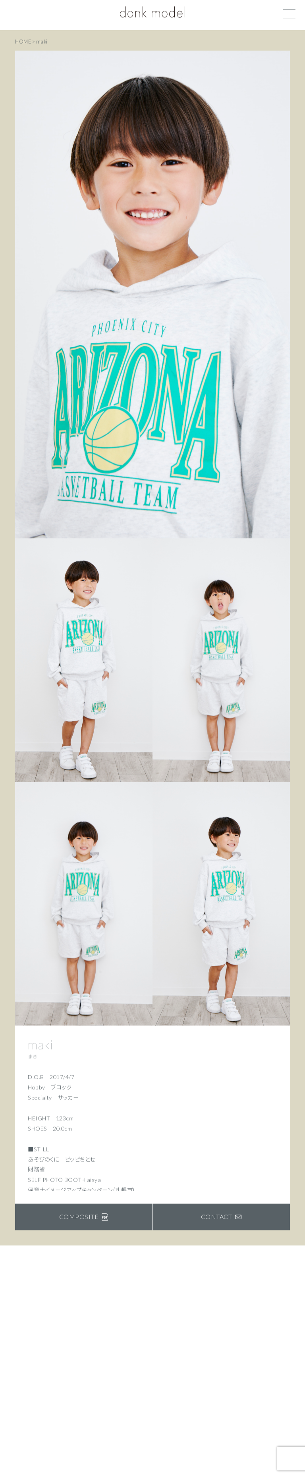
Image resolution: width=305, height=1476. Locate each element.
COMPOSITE (83, 1217)
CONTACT (221, 1217)
